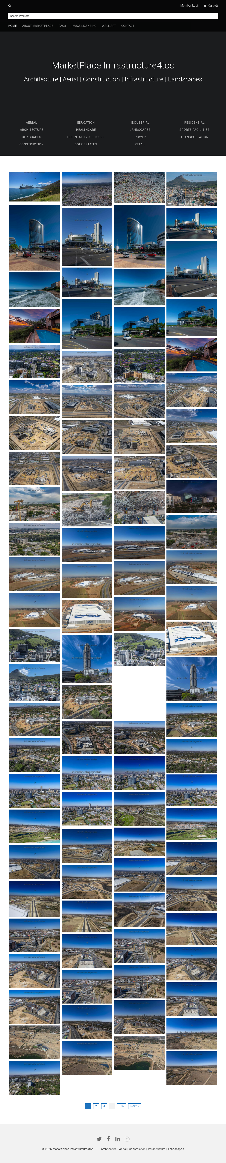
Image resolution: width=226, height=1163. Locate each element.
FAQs (62, 26)
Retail (140, 144)
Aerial (31, 122)
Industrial (140, 122)
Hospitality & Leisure (85, 137)
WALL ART (109, 26)
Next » (134, 1106)
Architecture (31, 130)
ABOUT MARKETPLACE (37, 26)
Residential (194, 122)
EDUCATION (86, 122)
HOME (12, 26)
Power (140, 137)
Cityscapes (31, 137)
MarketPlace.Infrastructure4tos (113, 65)
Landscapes (140, 130)
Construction (31, 144)
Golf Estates (86, 144)
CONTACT (127, 26)
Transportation (194, 137)
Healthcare (86, 130)
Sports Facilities (194, 130)
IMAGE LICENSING (84, 26)
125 (121, 1106)
